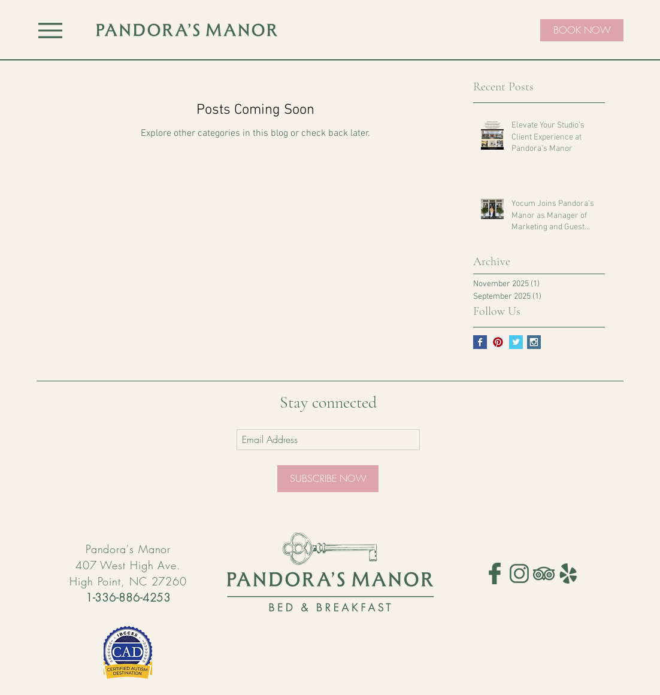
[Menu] (50, 30)
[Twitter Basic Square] (516, 342)
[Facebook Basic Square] (480, 342)
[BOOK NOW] (581, 30)
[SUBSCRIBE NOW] (328, 478)
